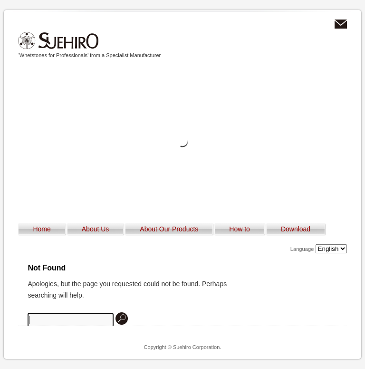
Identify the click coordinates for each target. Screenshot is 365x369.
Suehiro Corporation (58, 40)
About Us (95, 229)
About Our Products (169, 229)
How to (239, 229)
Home (41, 229)
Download (295, 229)
